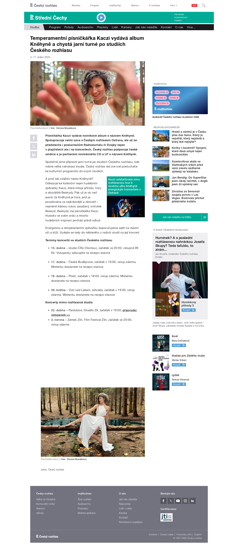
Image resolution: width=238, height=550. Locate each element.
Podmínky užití (184, 534)
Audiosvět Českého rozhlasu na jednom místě (175, 117)
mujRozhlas (115, 5)
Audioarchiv (180, 18)
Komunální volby (45, 503)
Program (94, 5)
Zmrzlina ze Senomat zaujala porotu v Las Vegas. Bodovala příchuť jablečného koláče (188, 196)
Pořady (69, 27)
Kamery (178, 21)
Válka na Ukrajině (45, 499)
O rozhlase (154, 5)
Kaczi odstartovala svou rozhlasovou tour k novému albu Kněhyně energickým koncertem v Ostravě (124, 186)
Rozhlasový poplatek (130, 522)
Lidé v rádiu (125, 508)
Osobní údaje (167, 534)
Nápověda (125, 503)
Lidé (115, 27)
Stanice (135, 5)
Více (191, 27)
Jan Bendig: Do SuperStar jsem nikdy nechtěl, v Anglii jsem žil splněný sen (189, 181)
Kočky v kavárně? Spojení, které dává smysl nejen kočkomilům (189, 151)
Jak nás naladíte (146, 27)
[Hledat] (204, 5)
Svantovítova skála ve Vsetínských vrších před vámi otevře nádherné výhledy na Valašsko (187, 166)
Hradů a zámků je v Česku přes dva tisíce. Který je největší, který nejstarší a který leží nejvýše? (189, 136)
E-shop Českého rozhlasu (171, 230)
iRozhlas (76, 5)
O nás (179, 27)
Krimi (175, 92)
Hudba (34, 27)
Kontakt (166, 27)
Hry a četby (162, 92)
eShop (40, 513)
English (198, 534)
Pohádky (160, 98)
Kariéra (123, 513)
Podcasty (83, 508)
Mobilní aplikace (87, 513)
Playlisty (102, 27)
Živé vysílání (162, 103)
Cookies (153, 534)
